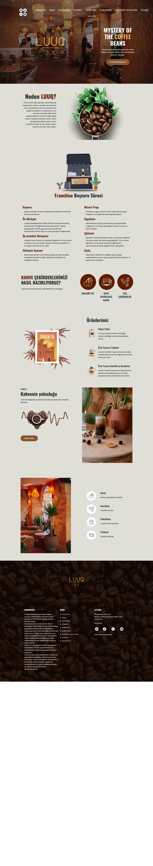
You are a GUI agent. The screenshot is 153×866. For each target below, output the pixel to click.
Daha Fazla (29, 438)
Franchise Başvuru (118, 62)
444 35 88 (98, 623)
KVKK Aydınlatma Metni (103, 635)
